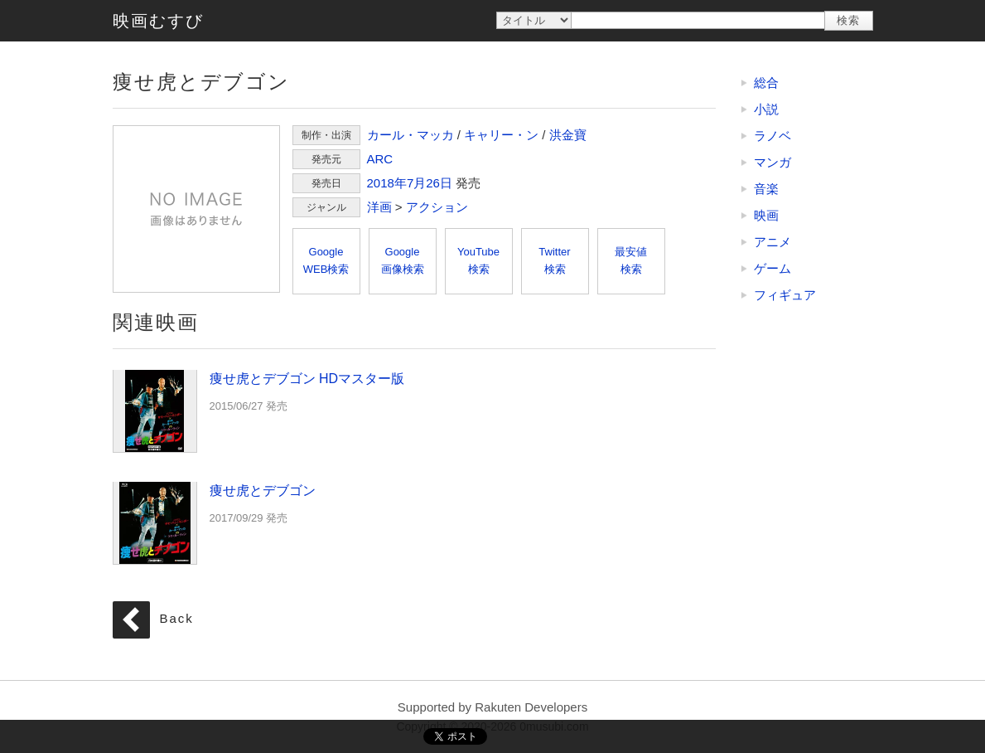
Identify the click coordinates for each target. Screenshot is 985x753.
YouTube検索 (478, 260)
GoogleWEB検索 (326, 260)
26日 (439, 183)
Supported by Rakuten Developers (492, 707)
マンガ (772, 162)
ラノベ (772, 136)
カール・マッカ (410, 135)
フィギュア (785, 295)
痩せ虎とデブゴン (196, 209)
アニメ (772, 242)
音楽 (766, 189)
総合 (766, 82)
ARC (380, 159)
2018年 (387, 183)
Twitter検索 (554, 260)
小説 (766, 109)
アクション (437, 207)
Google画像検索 (402, 260)
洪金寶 (568, 135)
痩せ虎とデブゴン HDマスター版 (155, 410)
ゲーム (772, 268)
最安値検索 (631, 260)
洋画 (379, 207)
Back (177, 619)
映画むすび (158, 20)
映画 (766, 215)
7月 (416, 183)
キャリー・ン (501, 135)
